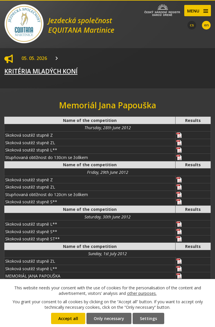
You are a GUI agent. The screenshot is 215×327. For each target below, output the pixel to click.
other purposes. (142, 293)
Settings (148, 318)
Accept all (68, 318)
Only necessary (109, 318)
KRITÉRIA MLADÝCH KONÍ (40, 71)
